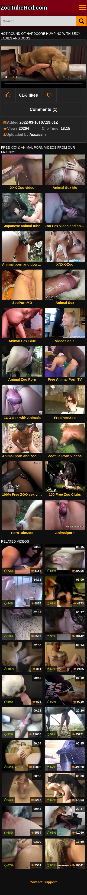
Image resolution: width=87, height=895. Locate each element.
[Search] (81, 21)
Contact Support (43, 882)
